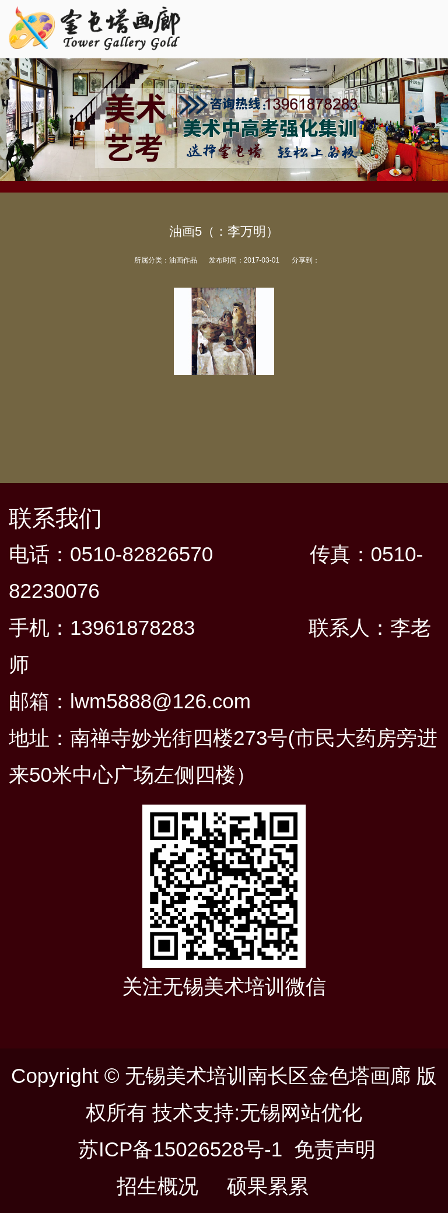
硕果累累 (268, 1185)
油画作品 (183, 260)
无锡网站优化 (301, 1112)
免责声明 (335, 1149)
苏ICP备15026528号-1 (180, 1149)
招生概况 (157, 1185)
